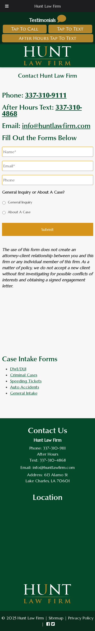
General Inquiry (20, 202)
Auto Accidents (24, 386)
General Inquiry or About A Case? (33, 192)
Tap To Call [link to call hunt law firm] (24, 29)
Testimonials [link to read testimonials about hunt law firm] (47, 20)
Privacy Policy (80, 617)
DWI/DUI (18, 368)
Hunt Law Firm (47, 6)
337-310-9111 (54, 447)
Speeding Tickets (26, 380)
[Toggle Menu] (7, 6)
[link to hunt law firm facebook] (48, 623)
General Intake (23, 393)
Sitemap (56, 617)
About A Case (19, 212)
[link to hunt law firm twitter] (53, 623)
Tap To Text (70, 29)
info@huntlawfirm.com (56, 125)
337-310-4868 (53, 460)
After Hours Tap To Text (47, 38)
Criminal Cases (23, 374)
